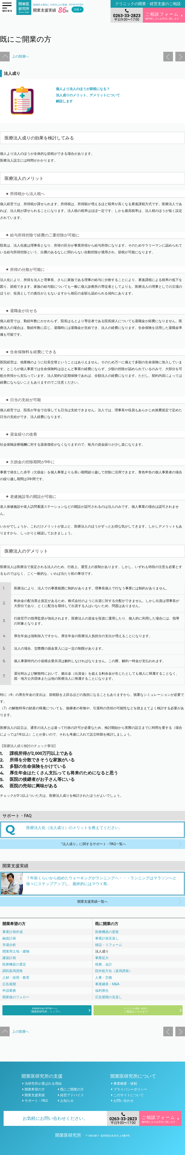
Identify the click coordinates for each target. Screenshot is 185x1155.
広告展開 (9, 984)
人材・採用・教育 (15, 977)
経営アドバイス (72, 1095)
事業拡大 (102, 958)
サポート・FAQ (36, 1101)
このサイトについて (128, 1095)
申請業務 (9, 990)
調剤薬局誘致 (12, 971)
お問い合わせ (123, 1101)
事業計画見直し (107, 938)
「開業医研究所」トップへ (44, 1010)
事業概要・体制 (125, 1083)
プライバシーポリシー (130, 1089)
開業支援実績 (35, 1095)
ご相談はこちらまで (135, 1010)
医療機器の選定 (14, 964)
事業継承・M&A (107, 984)
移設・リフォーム (108, 945)
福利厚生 (102, 990)
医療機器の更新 (107, 932)
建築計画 (9, 958)
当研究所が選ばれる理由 (43, 1083)
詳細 (76, 9)
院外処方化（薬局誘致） (113, 971)
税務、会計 (103, 964)
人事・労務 (103, 977)
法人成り (102, 951)
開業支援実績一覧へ (92, 901)
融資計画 (9, 938)
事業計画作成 (12, 932)
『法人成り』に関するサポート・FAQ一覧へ (92, 844)
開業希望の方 (35, 1089)
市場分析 (9, 945)
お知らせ (67, 1101)
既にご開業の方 (72, 1089)
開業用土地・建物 (15, 951)
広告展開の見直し (108, 997)
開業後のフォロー (15, 997)
